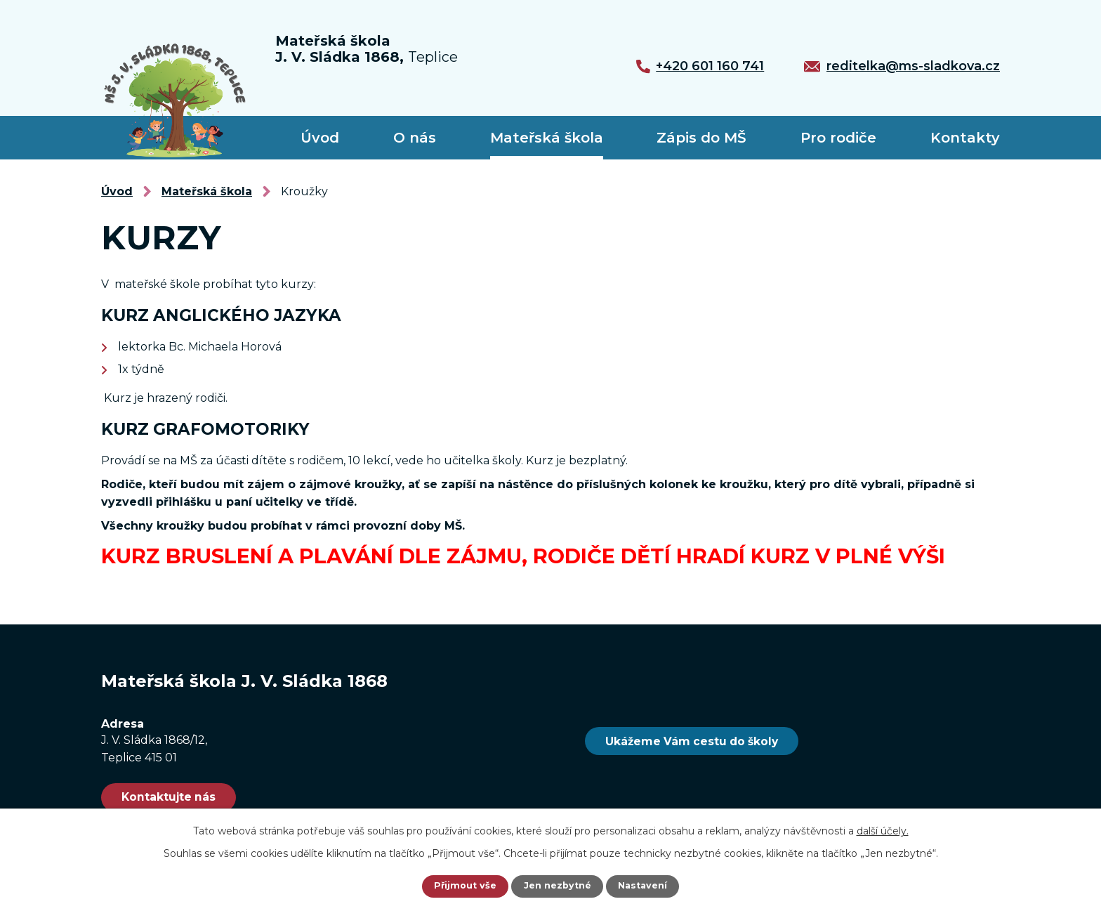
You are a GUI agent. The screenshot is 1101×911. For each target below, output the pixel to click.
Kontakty (965, 137)
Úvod (320, 137)
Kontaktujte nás (183, 798)
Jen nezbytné (557, 886)
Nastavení (646, 886)
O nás (414, 137)
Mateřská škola (546, 137)
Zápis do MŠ (701, 137)
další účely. (883, 831)
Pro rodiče (838, 137)
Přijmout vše (462, 886)
